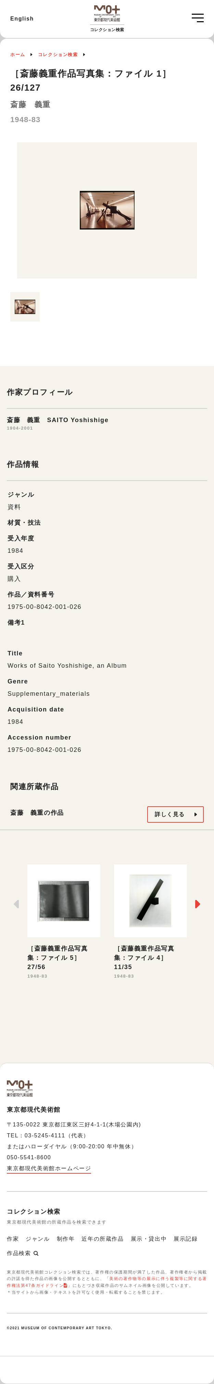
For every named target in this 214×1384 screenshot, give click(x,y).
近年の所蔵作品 (102, 1239)
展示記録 (186, 1239)
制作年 (66, 1239)
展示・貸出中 (149, 1239)
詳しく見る (170, 814)
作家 (13, 1239)
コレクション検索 (58, 54)
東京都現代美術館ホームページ (49, 1168)
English (22, 19)
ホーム (17, 54)
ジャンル (38, 1239)
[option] (107, 213)
